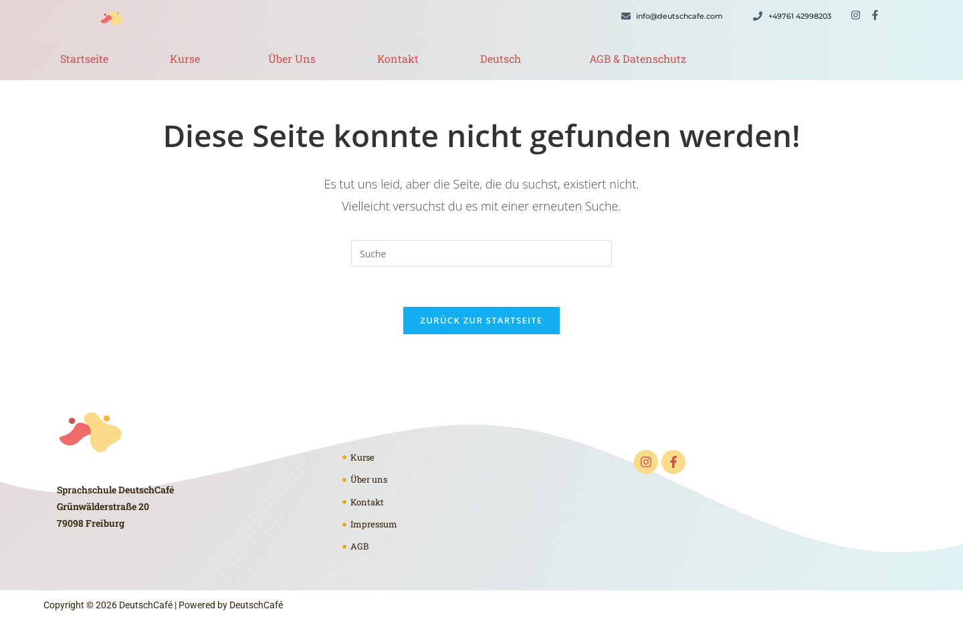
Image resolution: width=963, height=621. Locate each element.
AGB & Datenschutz (637, 58)
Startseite (84, 58)
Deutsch (500, 58)
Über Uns (292, 58)
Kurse (185, 58)
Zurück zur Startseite (482, 320)
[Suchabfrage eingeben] (481, 253)
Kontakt (398, 58)
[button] (188, 59)
